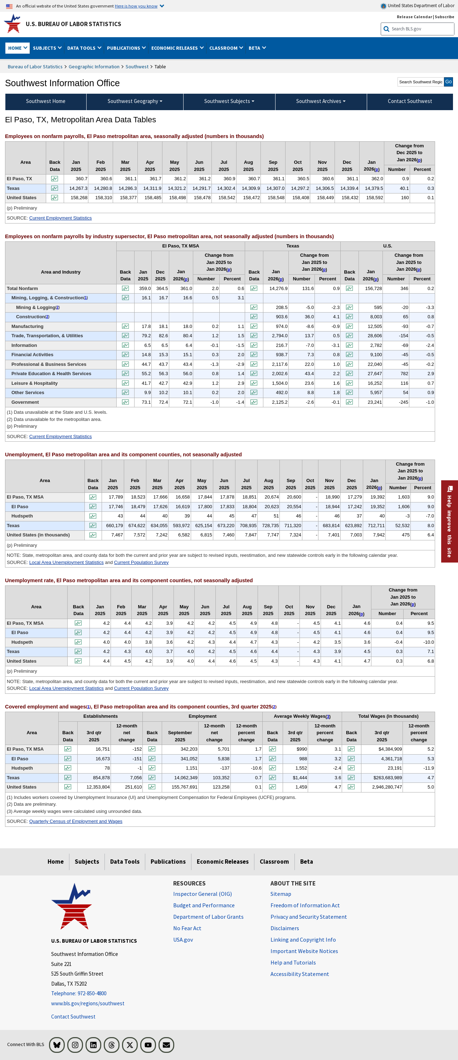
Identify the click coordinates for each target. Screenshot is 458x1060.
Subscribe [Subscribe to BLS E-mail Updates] (444, 16)
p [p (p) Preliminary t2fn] (186, 279)
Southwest (137, 66)
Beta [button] (255, 48)
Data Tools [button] (82, 48)
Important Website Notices (304, 951)
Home (56, 861)
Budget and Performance (204, 905)
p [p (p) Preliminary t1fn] (377, 169)
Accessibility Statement (300, 973)
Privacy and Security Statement (309, 916)
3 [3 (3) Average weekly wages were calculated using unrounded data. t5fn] (328, 716)
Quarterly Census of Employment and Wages (75, 821)
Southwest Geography (133, 101)
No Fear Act (187, 928)
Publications (168, 861)
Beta (306, 861)
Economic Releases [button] (175, 48)
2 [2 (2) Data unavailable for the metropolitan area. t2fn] (58, 307)
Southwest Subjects (227, 101)
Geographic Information (94, 66)
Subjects (87, 861)
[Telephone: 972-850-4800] (106, 994)
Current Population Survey (141, 562)
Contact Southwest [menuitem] (410, 101)
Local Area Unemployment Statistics (66, 562)
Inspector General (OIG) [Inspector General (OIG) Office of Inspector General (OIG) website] (202, 893)
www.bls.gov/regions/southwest (88, 1003)
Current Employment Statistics (60, 218)
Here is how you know (136, 6)
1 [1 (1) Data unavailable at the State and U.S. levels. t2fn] (86, 298)
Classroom (274, 861)
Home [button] (15, 48)
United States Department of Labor (417, 6)
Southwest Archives (318, 101)
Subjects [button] (45, 48)
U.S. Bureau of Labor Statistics (73, 24)
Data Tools (125, 861)
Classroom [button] (224, 48)
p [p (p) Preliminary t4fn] (361, 614)
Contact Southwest (73, 1016)
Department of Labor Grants (208, 916)
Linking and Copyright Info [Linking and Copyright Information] (303, 939)
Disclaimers (285, 928)
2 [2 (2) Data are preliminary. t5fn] (274, 707)
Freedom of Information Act (305, 905)
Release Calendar (414, 16)
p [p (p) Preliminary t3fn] (379, 487)
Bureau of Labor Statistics (35, 66)
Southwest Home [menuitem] (45, 101)
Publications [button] (124, 48)
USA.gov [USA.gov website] (183, 939)
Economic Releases (223, 861)
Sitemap (281, 893)
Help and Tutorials (293, 962)
